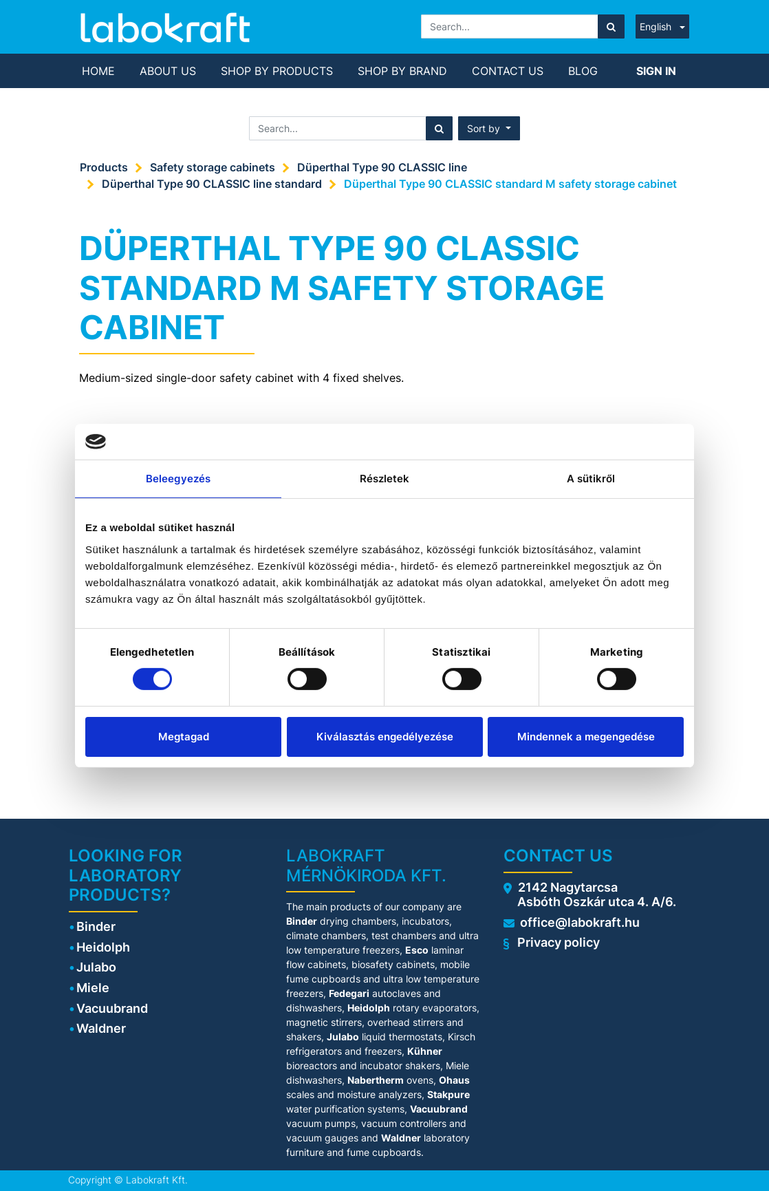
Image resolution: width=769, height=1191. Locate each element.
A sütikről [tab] (591, 478)
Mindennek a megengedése (586, 736)
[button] (489, 128)
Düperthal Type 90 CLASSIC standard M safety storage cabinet (510, 184)
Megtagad (183, 736)
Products (104, 167)
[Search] (611, 26)
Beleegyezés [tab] (178, 478)
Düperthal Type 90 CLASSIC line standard (212, 184)
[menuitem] (98, 71)
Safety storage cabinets (212, 167)
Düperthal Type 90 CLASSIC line (382, 167)
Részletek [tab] (385, 478)
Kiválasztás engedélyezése (384, 736)
